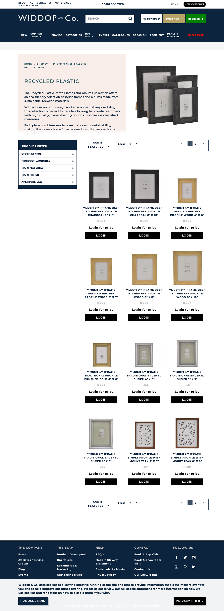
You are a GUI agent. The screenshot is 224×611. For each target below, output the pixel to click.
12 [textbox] (130, 143)
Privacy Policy (106, 574)
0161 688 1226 (112, 4)
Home (28, 64)
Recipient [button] (157, 35)
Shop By (42, 64)
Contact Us (44, 3)
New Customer (194, 4)
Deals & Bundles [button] (173, 35)
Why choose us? (29, 5)
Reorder (196, 19)
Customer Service (69, 574)
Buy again (89, 35)
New (24, 35)
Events (104, 35)
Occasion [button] (139, 35)
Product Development (73, 554)
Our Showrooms (146, 574)
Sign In (175, 4)
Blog (21, 3)
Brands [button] (56, 35)
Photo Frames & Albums (69, 64)
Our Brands (63, 3)
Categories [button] (74, 35)
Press (22, 554)
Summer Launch (36, 35)
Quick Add (174, 19)
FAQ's (100, 554)
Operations (65, 560)
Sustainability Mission (111, 569)
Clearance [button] (196, 35)
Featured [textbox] (96, 146)
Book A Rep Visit (146, 554)
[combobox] (97, 147)
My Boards (150, 19)
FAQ (30, 3)
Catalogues (121, 35)
